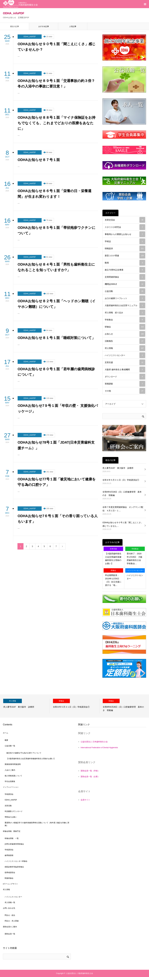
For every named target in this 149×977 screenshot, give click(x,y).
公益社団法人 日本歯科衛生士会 (94, 742)
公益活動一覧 (10, 746)
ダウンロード (125, 377)
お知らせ (125, 334)
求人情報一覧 (10, 902)
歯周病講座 (9, 855)
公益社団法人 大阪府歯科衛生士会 (79, 973)
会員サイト (85, 800)
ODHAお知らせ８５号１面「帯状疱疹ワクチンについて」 (56, 230)
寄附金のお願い (11, 817)
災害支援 (125, 362)
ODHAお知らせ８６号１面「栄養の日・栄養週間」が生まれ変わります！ (54, 193)
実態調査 (125, 384)
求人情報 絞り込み (125, 312)
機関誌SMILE (125, 284)
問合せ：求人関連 (12, 921)
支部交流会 (125, 220)
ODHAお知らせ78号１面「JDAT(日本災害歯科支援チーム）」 (56, 445)
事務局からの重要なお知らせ (125, 234)
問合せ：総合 (10, 915)
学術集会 (125, 320)
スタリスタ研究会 (125, 227)
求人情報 (125, 348)
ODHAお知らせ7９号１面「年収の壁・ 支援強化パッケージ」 (58, 408)
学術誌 (125, 241)
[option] (25, 706)
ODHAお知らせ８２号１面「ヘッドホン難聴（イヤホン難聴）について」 (57, 303)
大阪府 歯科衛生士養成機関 (125, 369)
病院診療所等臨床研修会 (14, 867)
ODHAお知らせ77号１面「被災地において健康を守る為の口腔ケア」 (57, 482)
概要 (6, 740)
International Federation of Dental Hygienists (99, 747)
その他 (125, 391)
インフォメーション (11, 787)
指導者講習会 (10, 873)
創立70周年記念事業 (125, 270)
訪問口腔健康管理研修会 (14, 844)
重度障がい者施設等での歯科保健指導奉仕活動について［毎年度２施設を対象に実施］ (37, 824)
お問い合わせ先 (9, 908)
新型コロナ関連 (125, 255)
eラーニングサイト (10, 884)
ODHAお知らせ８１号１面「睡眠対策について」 (56, 338)
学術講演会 (9, 794)
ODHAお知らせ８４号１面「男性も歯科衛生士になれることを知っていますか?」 (56, 267)
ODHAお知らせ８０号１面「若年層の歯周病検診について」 (56, 371)
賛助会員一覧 (10, 934)
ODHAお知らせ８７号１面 (39, 160)
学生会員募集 (10, 781)
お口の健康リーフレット (125, 298)
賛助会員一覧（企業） (90, 776)
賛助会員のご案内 (10, 927)
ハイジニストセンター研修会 (16, 861)
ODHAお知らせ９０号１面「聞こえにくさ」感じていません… (122, 524)
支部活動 (8, 806)
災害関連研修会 (125, 277)
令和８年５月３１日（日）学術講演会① (120, 480)
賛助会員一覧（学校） (90, 771)
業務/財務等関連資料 (13, 764)
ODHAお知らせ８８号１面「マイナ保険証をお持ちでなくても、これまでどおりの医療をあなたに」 (56, 123)
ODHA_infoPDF (29, 37)
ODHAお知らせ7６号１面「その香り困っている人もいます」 (58, 518)
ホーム (5, 733)
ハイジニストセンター (125, 355)
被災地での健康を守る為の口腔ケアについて (23, 753)
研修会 (125, 327)
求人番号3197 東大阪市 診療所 (117, 468)
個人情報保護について (13, 776)
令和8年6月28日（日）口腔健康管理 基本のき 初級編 (122, 493)
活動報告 (125, 341)
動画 (125, 263)
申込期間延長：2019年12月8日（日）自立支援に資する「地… (113, 580)
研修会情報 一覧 (12, 838)
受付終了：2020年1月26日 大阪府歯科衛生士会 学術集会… (135, 558)
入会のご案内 (10, 770)
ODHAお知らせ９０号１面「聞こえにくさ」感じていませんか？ (57, 46)
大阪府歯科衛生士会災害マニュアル (125, 305)
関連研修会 (9, 878)
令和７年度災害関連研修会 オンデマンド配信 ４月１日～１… (122, 509)
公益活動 (125, 291)
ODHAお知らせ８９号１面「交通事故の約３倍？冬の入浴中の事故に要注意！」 (56, 83)
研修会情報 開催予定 (11, 831)
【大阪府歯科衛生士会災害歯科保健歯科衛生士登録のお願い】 (113, 558)
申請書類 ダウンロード (14, 811)
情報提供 (125, 248)
